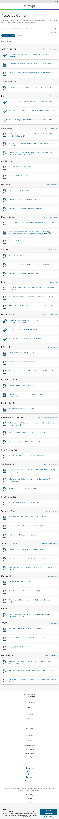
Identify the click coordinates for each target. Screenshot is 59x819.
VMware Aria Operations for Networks (23, 273)
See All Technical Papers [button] (50, 543)
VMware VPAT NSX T (17, 647)
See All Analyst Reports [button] (50, 49)
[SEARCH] (26, 29)
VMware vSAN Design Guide (19, 241)
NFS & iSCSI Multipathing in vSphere (23, 535)
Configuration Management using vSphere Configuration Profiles (30, 601)
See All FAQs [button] (53, 282)
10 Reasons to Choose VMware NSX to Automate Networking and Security (32, 471)
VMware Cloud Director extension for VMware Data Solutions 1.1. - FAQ (32, 289)
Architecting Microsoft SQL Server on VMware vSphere (29, 432)
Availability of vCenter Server (19, 582)
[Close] (54, 806)
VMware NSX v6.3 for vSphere (20, 167)
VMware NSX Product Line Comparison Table (26, 455)
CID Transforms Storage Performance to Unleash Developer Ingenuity (31, 144)
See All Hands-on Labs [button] (50, 314)
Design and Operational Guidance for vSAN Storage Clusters (32, 222)
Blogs (29, 707)
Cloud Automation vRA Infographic (22, 362)
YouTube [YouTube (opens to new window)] (29, 777)
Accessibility (29, 794)
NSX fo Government (16, 255)
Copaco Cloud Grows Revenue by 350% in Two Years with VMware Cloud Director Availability (31, 153)
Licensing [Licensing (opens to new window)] (29, 757)
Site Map (29, 802)
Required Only (49, 813)
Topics (29, 732)
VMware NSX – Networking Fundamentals (25, 338)
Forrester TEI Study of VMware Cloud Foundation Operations (32, 64)
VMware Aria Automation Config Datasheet (25, 199)
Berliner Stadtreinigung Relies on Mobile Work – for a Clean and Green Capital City (31, 135)
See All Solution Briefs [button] (51, 464)
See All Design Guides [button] (51, 217)
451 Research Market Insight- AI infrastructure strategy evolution (29, 55)
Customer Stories (29, 718)
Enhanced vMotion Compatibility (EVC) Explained (27, 526)
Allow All (48, 810)
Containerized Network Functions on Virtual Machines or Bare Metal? (32, 680)
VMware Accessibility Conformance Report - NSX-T (28, 629)
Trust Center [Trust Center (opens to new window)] (29, 735)
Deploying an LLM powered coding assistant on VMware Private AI (30, 568)
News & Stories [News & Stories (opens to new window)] (29, 728)
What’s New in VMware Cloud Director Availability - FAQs (31, 306)
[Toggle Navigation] (3, 5)
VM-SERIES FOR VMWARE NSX (21, 190)
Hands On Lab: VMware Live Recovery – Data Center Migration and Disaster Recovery (33, 321)
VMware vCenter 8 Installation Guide (23, 385)
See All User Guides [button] (51, 576)
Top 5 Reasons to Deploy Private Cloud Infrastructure (29, 264)
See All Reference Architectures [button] (48, 417)
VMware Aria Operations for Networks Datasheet (27, 208)
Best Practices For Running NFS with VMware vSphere (29, 558)
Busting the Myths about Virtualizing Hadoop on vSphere (30, 670)
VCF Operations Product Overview (22, 409)
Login (55, 1)
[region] (29, 811)
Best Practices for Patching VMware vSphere (26, 591)
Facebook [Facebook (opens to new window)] (29, 768)
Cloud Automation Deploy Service (21, 353)
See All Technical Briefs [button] (50, 511)
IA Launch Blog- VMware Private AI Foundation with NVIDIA (32, 120)
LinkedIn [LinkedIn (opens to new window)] (29, 771)
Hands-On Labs (29, 753)
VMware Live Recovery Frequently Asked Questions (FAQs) (31, 297)
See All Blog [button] (54, 96)
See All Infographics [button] (51, 347)
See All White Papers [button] (51, 655)
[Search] (56, 29)
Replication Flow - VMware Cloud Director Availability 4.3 (30, 87)
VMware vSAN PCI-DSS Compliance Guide (25, 502)
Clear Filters (19, 35)
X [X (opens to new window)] (29, 774)
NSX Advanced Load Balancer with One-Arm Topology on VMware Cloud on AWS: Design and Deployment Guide (30, 233)
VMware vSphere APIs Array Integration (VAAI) (26, 549)
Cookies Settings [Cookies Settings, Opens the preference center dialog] (49, 816)
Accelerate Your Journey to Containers (23, 488)
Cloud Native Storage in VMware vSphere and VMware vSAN (32, 371)
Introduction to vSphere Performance (23, 329)
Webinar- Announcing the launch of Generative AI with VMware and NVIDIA (29, 615)
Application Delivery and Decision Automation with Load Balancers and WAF (30, 662)
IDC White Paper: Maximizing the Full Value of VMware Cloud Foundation (32, 74)
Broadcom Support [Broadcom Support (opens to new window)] (29, 745)
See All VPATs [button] (53, 623)
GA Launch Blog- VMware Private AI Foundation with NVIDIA (32, 110)
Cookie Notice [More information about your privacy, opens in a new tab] (27, 816)
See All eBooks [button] (53, 249)
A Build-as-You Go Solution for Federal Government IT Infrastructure (29, 480)
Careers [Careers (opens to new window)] (29, 711)
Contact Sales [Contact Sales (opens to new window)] (30, 780)
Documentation (29, 749)
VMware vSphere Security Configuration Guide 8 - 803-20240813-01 (30, 395)
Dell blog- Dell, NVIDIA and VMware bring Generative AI (30, 101)
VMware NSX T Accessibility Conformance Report (27, 638)
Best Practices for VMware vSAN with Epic (25, 441)
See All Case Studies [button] (51, 128)
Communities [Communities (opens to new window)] (29, 714)
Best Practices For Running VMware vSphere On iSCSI (29, 517)
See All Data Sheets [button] (52, 184)
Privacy (29, 798)
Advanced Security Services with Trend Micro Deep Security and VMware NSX (31, 424)
